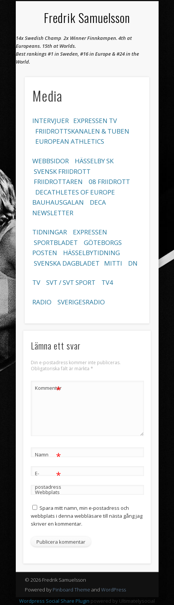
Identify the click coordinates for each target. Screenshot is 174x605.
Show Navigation (130, 67)
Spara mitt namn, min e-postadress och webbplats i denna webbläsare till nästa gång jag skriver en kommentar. (86, 516)
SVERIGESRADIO (81, 302)
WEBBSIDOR (50, 161)
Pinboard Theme (71, 589)
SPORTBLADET (56, 242)
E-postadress (48, 478)
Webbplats (47, 492)
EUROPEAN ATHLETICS (69, 141)
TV (36, 282)
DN (133, 263)
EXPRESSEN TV (95, 120)
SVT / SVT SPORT (70, 282)
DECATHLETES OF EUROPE (75, 192)
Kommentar (48, 388)
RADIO (41, 302)
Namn (48, 454)
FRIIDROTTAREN (58, 181)
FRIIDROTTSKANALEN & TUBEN (82, 131)
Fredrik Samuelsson (87, 17)
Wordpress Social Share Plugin (55, 600)
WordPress (113, 589)
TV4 (107, 282)
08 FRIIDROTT (109, 181)
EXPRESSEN (90, 232)
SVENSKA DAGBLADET (67, 263)
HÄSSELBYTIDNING (91, 252)
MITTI (113, 263)
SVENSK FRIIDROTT (62, 171)
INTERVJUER (50, 120)
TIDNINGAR (49, 232)
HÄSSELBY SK (94, 161)
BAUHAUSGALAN (58, 202)
